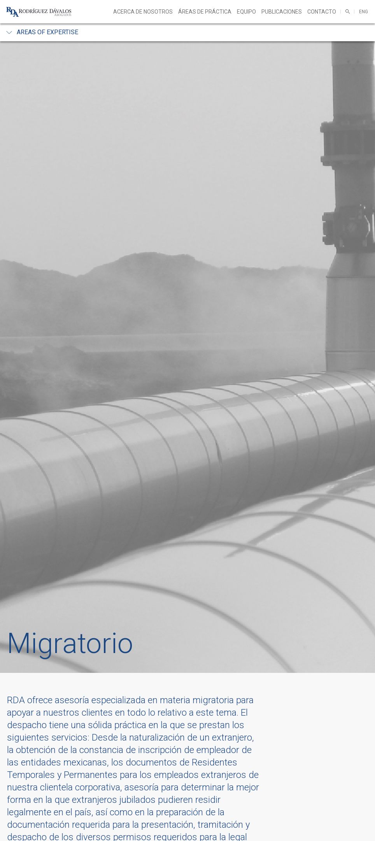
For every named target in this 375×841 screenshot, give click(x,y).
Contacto (321, 12)
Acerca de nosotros (143, 12)
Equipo (246, 12)
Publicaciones (281, 12)
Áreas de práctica (204, 12)
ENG (363, 11)
